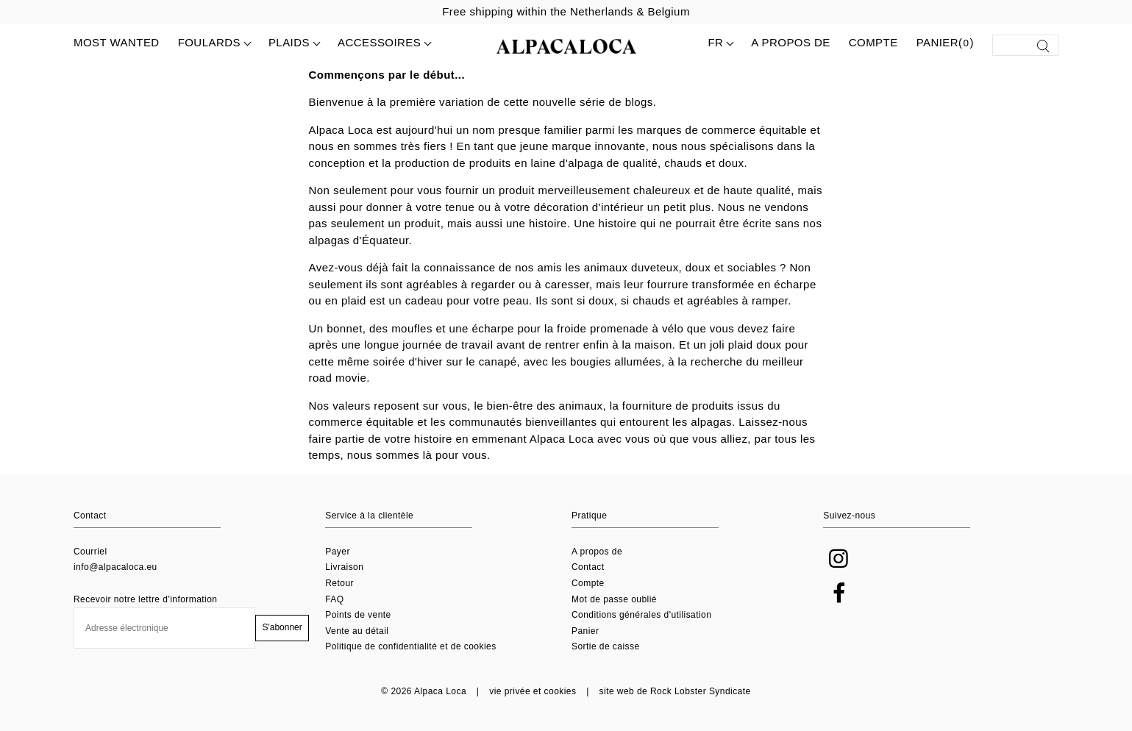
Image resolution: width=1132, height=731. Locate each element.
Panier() (945, 43)
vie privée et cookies (532, 691)
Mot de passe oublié (614, 599)
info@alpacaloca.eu (115, 567)
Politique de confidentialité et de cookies (410, 646)
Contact (588, 567)
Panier (585, 631)
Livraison (344, 567)
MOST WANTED (117, 42)
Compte (873, 42)
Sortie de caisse (606, 646)
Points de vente (358, 615)
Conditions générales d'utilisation (641, 615)
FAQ (334, 599)
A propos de (790, 42)
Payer (337, 551)
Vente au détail (356, 631)
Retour (339, 583)
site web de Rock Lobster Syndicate (675, 691)
